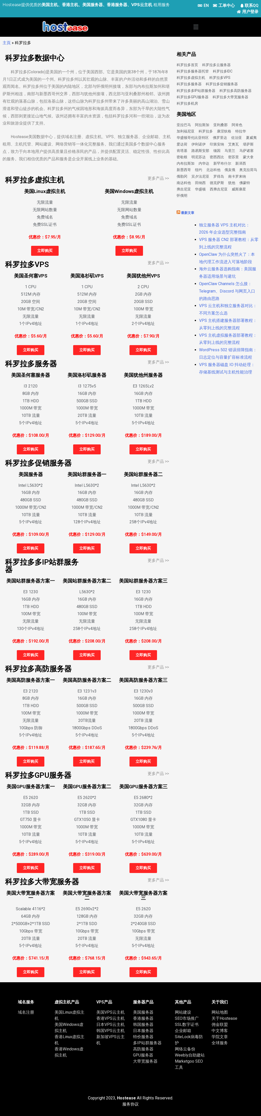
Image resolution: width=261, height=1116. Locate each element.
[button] (195, 27)
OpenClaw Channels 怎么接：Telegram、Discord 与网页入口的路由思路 (227, 291)
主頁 (7, 42)
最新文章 (187, 213)
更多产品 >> (158, 178)
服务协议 (130, 1104)
